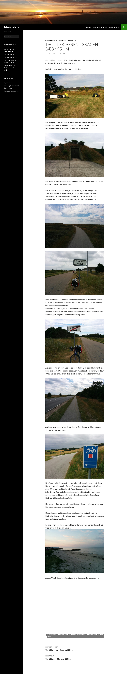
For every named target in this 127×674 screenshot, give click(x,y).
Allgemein (49, 40)
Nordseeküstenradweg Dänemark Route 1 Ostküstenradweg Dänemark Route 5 (75, 635)
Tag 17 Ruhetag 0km (10, 57)
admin (62, 54)
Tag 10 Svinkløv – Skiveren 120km (74, 648)
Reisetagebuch (11, 27)
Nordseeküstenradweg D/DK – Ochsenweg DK (102, 27)
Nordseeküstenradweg (65, 40)
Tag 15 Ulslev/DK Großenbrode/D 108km (9, 68)
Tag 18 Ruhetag (9, 54)
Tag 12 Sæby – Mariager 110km (74, 657)
